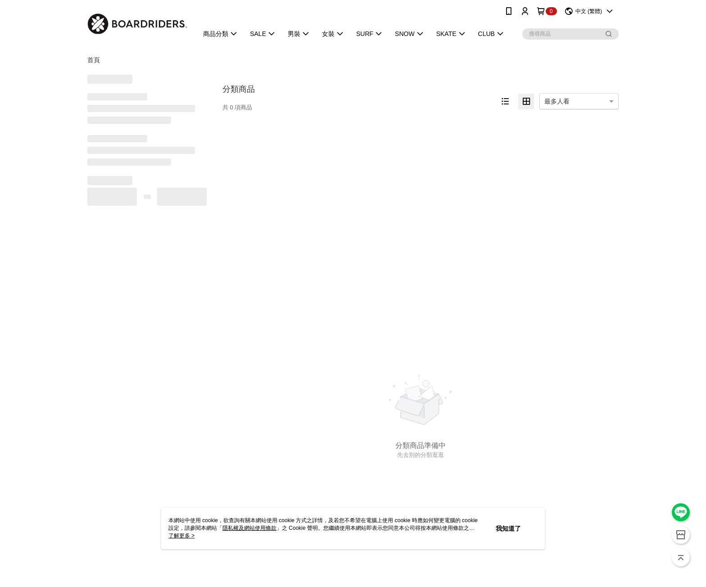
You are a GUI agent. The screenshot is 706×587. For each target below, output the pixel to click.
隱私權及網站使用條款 (249, 528)
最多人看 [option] (557, 101)
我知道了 (508, 528)
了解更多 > (181, 536)
